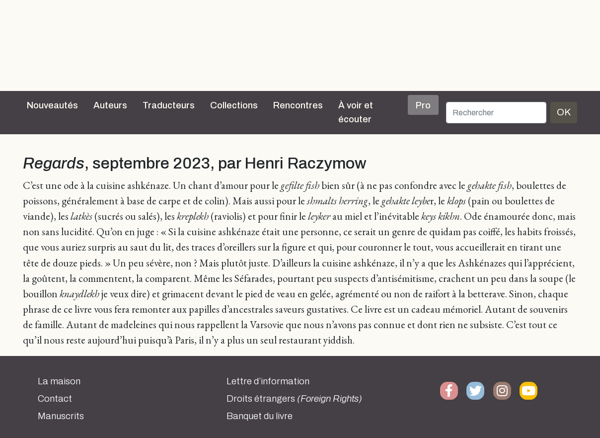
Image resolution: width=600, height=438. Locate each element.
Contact (55, 399)
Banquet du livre (259, 416)
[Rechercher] (496, 112)
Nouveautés (52, 105)
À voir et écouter (355, 112)
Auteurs (110, 105)
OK (564, 112)
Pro (423, 105)
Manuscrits (61, 416)
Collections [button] (234, 105)
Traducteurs (169, 105)
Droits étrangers (294, 399)
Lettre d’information (267, 381)
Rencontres (298, 105)
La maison (59, 381)
